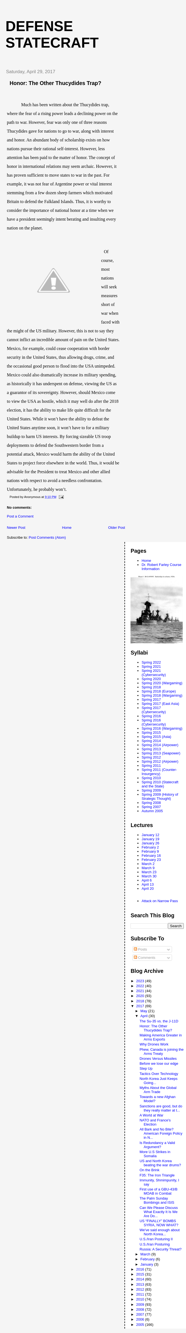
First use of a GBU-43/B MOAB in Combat (158, 1191)
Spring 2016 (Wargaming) (161, 728)
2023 (140, 981)
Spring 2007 (151, 807)
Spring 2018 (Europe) (158, 691)
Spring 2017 (151, 699)
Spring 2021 (151, 666)
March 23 (148, 872)
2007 (140, 1314)
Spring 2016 (151, 716)
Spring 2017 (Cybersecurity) (153, 710)
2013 (140, 1284)
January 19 (150, 839)
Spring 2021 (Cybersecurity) (153, 673)
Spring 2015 (151, 732)
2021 (140, 991)
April (144, 1016)
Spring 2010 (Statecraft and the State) (159, 784)
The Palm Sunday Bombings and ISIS (157, 1200)
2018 (140, 1001)
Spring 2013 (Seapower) (160, 753)
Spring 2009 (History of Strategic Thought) (159, 796)
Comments (144, 958)
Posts (140, 949)
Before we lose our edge (159, 1063)
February (148, 1259)
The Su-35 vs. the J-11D (159, 1021)
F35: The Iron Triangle (157, 1175)
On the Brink (149, 1170)
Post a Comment (20, 516)
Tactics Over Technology (159, 1074)
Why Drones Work (154, 1044)
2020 (140, 996)
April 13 (147, 884)
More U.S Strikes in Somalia (155, 1154)
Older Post (116, 527)
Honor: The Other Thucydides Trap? (156, 1028)
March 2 (147, 864)
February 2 (150, 847)
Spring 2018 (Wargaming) (161, 695)
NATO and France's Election (155, 1122)
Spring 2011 (151, 765)
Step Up (146, 1068)
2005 (140, 1325)
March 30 (148, 876)
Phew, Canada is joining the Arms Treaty (162, 1051)
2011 (140, 1294)
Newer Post (16, 527)
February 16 (151, 855)
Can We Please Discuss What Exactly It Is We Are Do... (159, 1212)
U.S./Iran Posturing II (156, 1239)
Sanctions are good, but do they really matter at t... (161, 1108)
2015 (140, 1274)
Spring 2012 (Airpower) (159, 761)
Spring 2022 (151, 662)
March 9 (147, 868)
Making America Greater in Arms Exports (161, 1037)
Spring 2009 (151, 790)
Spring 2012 (151, 757)
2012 (140, 1289)
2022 (140, 986)
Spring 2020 (151, 679)
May (144, 1011)
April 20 (147, 888)
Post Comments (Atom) (47, 537)
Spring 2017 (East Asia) (160, 704)
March (145, 1254)
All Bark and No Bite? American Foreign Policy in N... (161, 1133)
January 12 (150, 835)
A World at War (151, 1115)
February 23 (151, 860)
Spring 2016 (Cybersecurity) (153, 722)
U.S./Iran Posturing (155, 1244)
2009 (140, 1304)
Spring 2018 (151, 687)
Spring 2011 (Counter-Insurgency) (159, 772)
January (147, 1264)
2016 (140, 1269)
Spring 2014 (151, 741)
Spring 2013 (151, 749)
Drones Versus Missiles (158, 1058)
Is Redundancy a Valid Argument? (157, 1145)
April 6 (146, 880)
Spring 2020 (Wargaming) (161, 683)
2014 (140, 1279)
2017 (140, 1006)
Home (67, 527)
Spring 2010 (151, 778)
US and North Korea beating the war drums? (160, 1163)
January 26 (150, 843)
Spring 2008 (151, 803)
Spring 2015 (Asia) (156, 737)
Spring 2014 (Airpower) (159, 745)
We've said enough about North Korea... (160, 1232)
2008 (140, 1309)
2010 (140, 1299)
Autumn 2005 (152, 811)
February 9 (150, 851)
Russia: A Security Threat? (161, 1249)
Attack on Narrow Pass (159, 901)
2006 (140, 1319)
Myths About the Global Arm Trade (158, 1090)
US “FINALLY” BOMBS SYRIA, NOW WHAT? (159, 1223)
